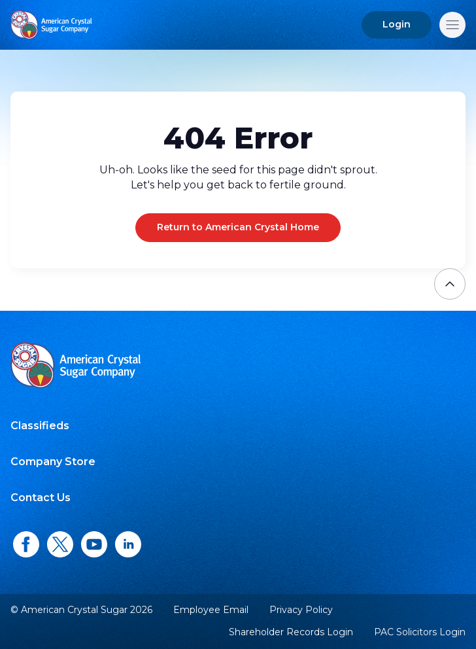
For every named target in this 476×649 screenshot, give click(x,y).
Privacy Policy (301, 610)
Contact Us (40, 497)
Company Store (52, 461)
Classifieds (39, 425)
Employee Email (210, 610)
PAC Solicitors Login (420, 632)
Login (396, 24)
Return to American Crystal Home (238, 227)
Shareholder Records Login (291, 632)
